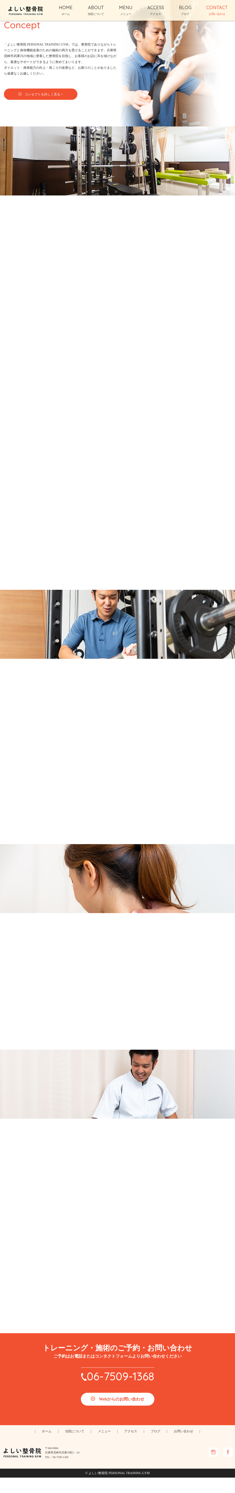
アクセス (130, 1446)
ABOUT (96, 10)
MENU (125, 10)
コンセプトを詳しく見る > (53, 108)
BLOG (185, 10)
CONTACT (217, 10)
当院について (74, 1446)
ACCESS (155, 10)
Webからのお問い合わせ (121, 1414)
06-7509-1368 (120, 1391)
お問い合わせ (183, 1446)
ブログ (155, 1446)
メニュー (104, 1446)
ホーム (46, 1446)
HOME (66, 10)
